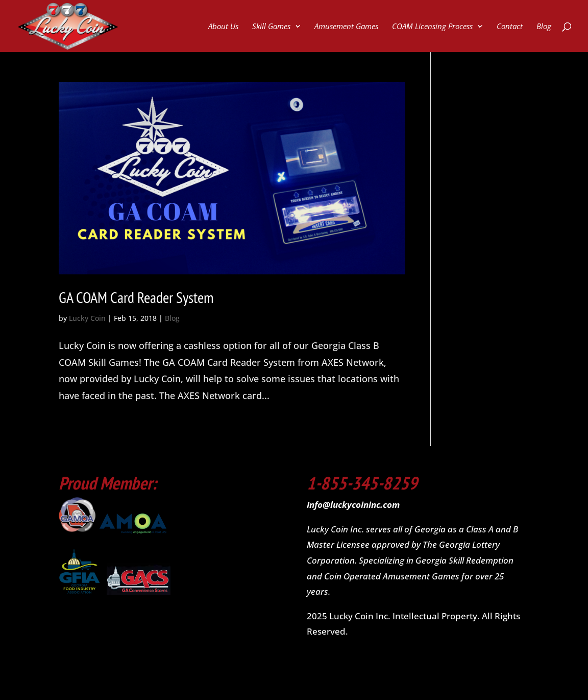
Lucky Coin (87, 318)
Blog (543, 26)
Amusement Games (346, 26)
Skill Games (271, 26)
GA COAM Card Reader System (136, 297)
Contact (510, 26)
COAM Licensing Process (432, 26)
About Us (223, 26)
